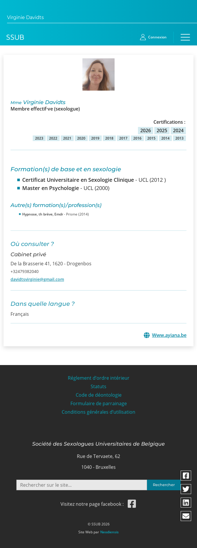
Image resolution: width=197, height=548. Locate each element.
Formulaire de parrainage (98, 401)
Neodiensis (109, 530)
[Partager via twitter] (186, 489)
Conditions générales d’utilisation (98, 410)
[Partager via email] (186, 516)
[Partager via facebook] (186, 476)
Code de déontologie (99, 393)
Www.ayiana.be (169, 335)
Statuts (98, 384)
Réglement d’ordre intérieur (98, 376)
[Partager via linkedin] (186, 503)
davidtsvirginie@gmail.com (37, 277)
